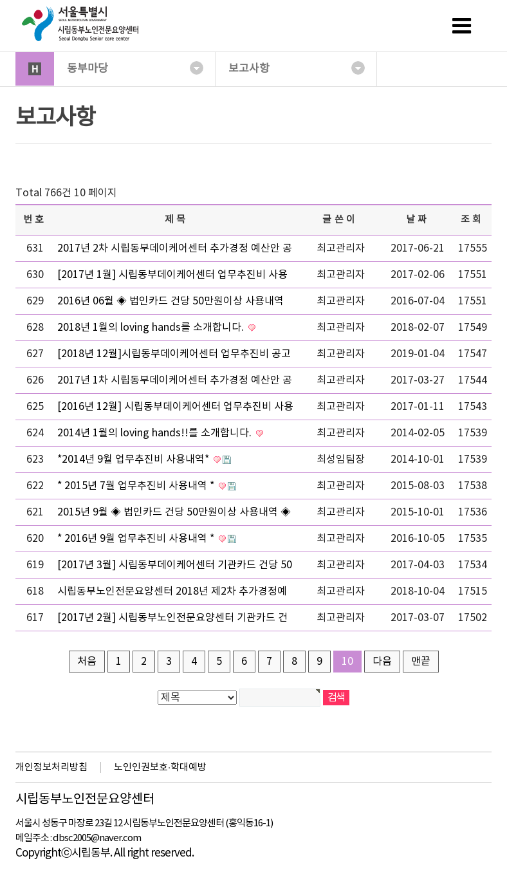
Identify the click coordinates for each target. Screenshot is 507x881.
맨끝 (420, 661)
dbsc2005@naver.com (97, 838)
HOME (34, 69)
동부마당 (135, 68)
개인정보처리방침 (51, 767)
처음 (87, 661)
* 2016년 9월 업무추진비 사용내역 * (137, 538)
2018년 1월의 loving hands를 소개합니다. (151, 327)
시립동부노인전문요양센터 (84, 800)
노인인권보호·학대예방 (160, 767)
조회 (472, 219)
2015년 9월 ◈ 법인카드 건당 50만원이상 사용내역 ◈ (174, 512)
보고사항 (296, 68)
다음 (382, 661)
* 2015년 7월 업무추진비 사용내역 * (137, 486)
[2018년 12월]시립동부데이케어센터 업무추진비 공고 (174, 354)
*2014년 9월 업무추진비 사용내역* (134, 459)
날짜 (418, 219)
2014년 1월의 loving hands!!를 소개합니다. (155, 433)
